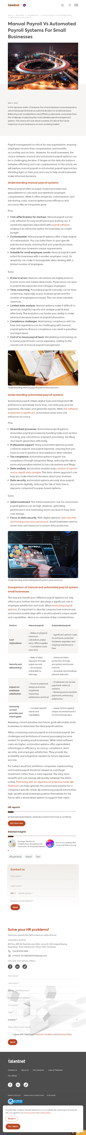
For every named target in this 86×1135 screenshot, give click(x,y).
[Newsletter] (78, 1132)
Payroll (29, 856)
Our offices (12, 1075)
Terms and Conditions (34, 1095)
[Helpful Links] (83, 1132)
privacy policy (29, 1112)
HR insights (20, 15)
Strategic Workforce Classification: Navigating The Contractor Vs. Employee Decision (32, 843)
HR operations (33, 15)
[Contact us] (73, 1132)
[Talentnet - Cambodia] (26, 5)
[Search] (62, 5)
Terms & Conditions (44, 1034)
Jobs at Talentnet (55, 1070)
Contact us (12, 1070)
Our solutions (38, 1070)
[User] (70, 5)
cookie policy (44, 1112)
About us (25, 1070)
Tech (38, 856)
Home (10, 15)
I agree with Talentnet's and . (42, 1034)
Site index (51, 1095)
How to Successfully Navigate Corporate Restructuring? (68, 843)
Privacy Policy (64, 1034)
